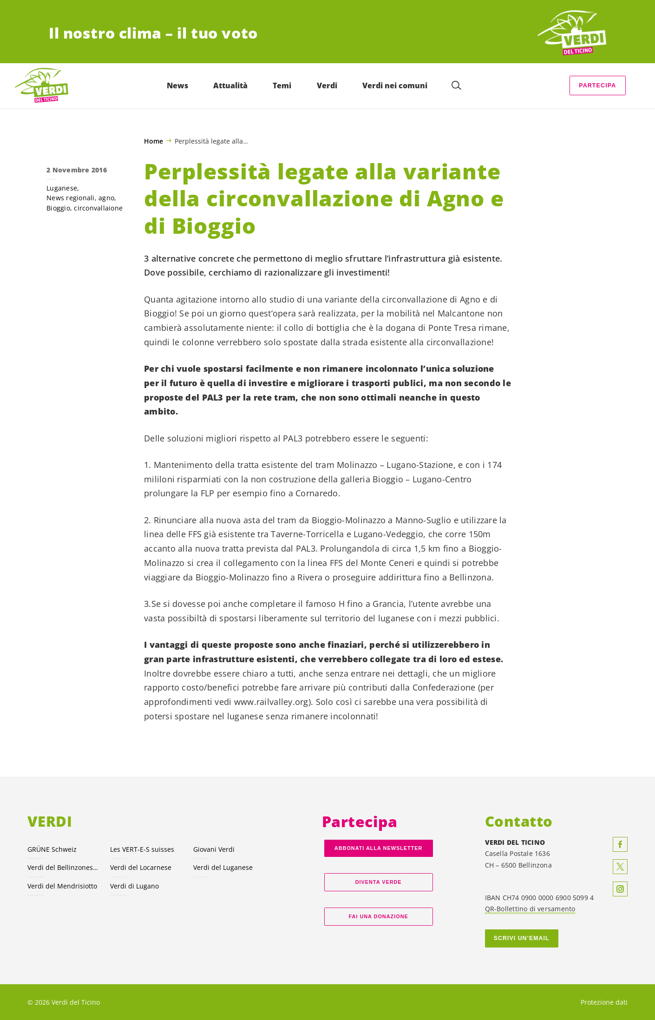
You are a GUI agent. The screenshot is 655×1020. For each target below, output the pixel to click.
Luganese (61, 188)
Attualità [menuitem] (230, 85)
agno (106, 197)
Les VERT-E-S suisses (142, 849)
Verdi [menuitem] (327, 85)
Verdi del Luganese (223, 867)
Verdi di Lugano (134, 886)
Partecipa (597, 85)
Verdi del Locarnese (140, 867)
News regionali (70, 197)
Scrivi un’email (522, 938)
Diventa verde (378, 882)
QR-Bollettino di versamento (530, 908)
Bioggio (58, 208)
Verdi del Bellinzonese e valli (63, 867)
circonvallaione (98, 208)
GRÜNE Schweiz (52, 849)
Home (153, 141)
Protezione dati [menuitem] (604, 1002)
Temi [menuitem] (282, 85)
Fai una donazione (378, 916)
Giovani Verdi (214, 849)
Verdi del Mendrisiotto (62, 886)
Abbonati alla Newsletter (378, 848)
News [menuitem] (177, 85)
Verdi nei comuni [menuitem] (394, 85)
